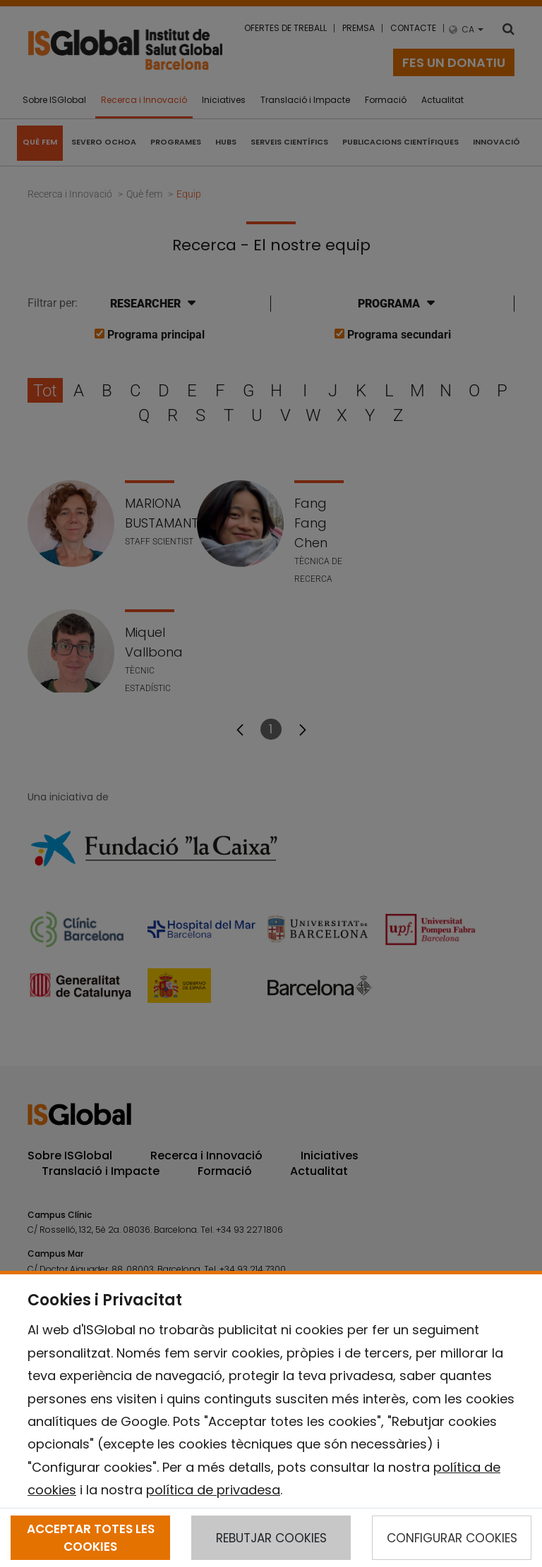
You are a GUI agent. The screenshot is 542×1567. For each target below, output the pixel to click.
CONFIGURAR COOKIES (452, 1538)
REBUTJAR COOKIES (271, 1538)
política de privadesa (213, 1490)
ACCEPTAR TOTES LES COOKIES (91, 1537)
